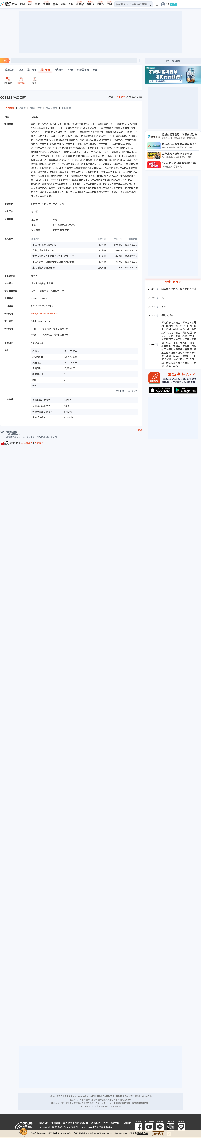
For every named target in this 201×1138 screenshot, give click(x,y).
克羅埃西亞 (167, 339)
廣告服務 (67, 1123)
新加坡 (178, 359)
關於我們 (43, 1123)
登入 (167, 4)
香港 (191, 335)
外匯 (63, 4)
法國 (177, 335)
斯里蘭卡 (166, 346)
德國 (177, 332)
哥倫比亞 (184, 329)
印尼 (187, 339)
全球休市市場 (173, 281)
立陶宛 (176, 346)
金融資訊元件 (81, 1123)
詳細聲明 (144, 1103)
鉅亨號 (100, 4)
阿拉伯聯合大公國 (170, 322)
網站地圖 (115, 1123)
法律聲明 (127, 1123)
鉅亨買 (90, 4)
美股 (37, 4)
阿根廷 (185, 322)
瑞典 (170, 359)
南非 (194, 288)
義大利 (183, 342)
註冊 (173, 4)
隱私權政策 (142, 1133)
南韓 (191, 342)
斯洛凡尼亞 (176, 288)
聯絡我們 (95, 1123)
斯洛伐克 (170, 362)
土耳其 (188, 362)
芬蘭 (170, 335)
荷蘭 (173, 352)
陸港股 (46, 4)
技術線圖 (174, 60)
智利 (168, 329)
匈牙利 (178, 339)
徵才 (105, 1123)
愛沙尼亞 (187, 332)
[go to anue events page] (157, 4)
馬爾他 (178, 349)
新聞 (22, 4)
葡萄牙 (176, 356)
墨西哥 (188, 349)
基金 (55, 4)
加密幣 (80, 4)
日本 (163, 306)
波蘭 (168, 356)
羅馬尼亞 (187, 356)
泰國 (180, 362)
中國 (175, 329)
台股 (29, 4)
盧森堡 (185, 346)
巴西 (189, 325)
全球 (70, 4)
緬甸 (163, 315)
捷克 (170, 332)
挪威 (180, 352)
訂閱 (109, 4)
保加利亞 (180, 325)
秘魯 (187, 352)
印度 (168, 342)
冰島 (175, 342)
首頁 (14, 4)
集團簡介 (55, 1123)
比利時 (169, 325)
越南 (187, 288)
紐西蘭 (164, 288)
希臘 (184, 335)
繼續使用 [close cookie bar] (158, 1133)
